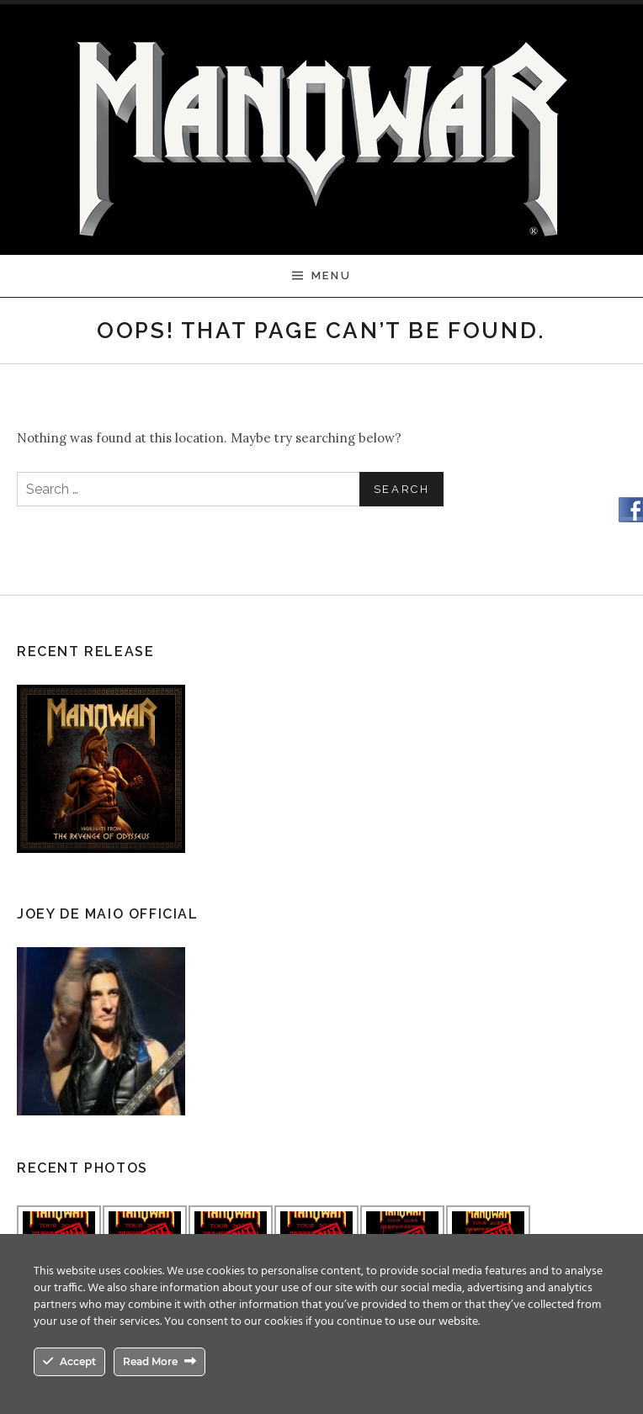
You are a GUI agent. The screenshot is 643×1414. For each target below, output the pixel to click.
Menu (331, 275)
